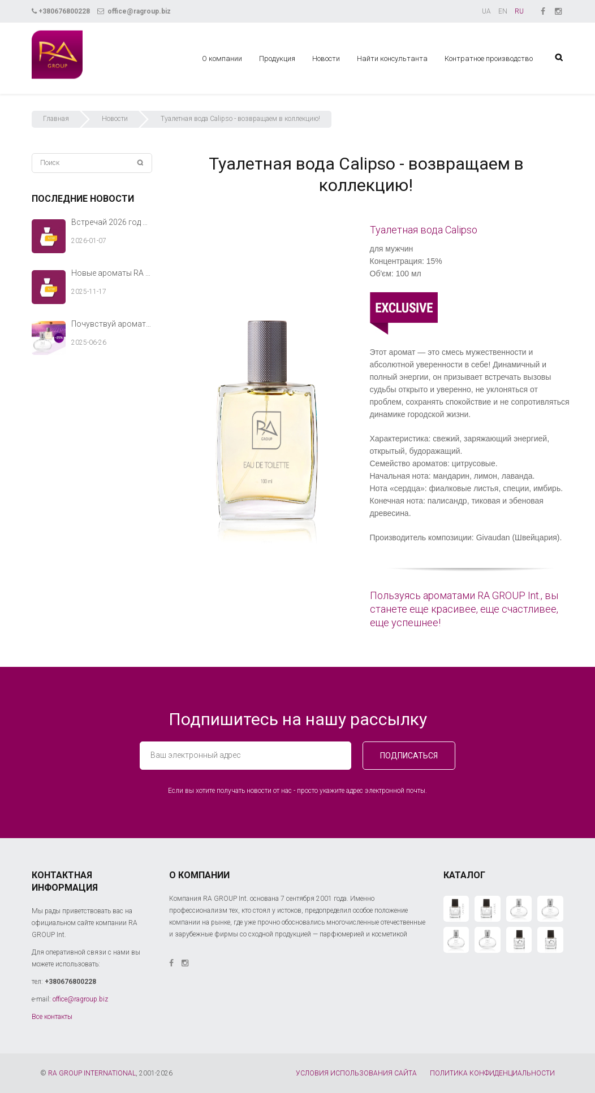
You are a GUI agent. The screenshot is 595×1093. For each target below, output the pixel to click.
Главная (56, 119)
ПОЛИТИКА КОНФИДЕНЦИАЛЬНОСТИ (492, 1073)
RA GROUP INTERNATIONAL (92, 1073)
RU (519, 11)
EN (502, 11)
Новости (326, 58)
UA (486, 11)
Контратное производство (489, 58)
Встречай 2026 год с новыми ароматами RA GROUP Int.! (111, 222)
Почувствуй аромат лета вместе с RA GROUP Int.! (111, 323)
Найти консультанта (392, 58)
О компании (222, 58)
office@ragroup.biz (134, 11)
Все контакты (52, 1017)
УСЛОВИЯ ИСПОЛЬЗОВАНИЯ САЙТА (356, 1073)
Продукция (277, 58)
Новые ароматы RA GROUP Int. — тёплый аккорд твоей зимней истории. (111, 272)
